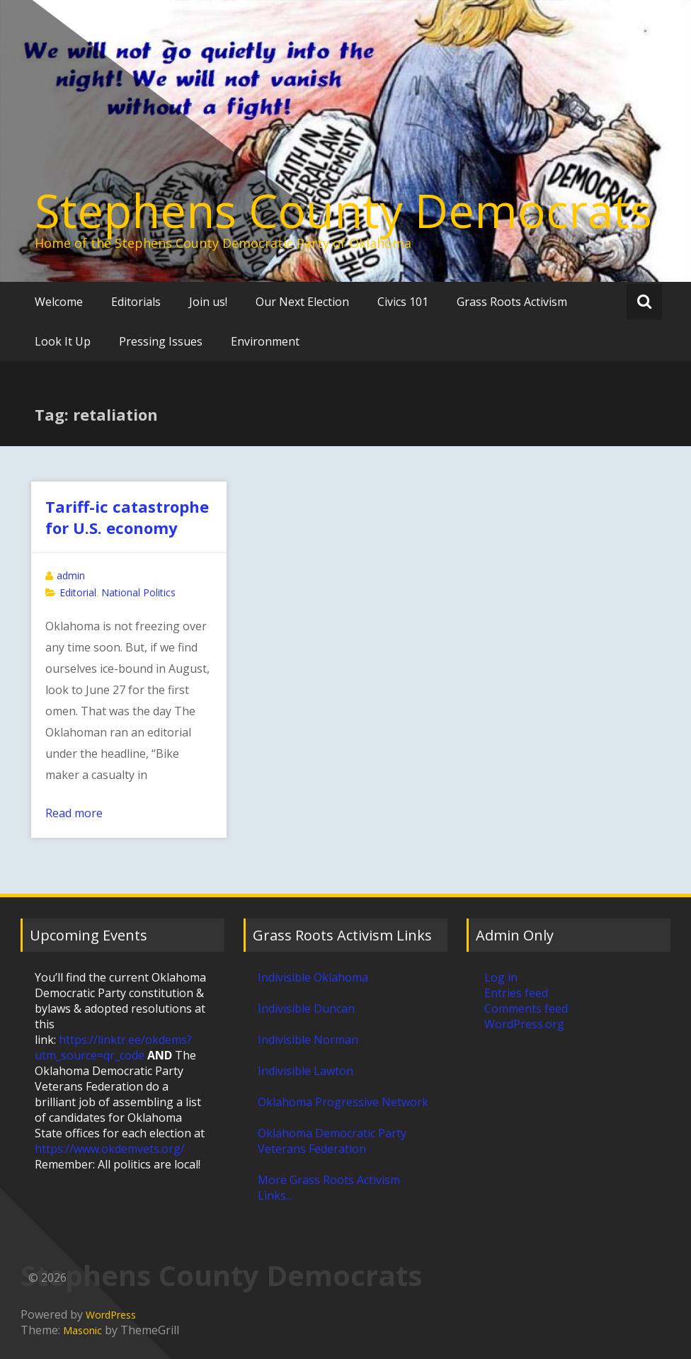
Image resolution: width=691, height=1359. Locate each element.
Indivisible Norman (308, 1039)
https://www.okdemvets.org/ (110, 1148)
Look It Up (63, 341)
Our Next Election (302, 301)
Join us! (208, 301)
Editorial (77, 592)
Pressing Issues (160, 341)
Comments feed (526, 1008)
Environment (265, 341)
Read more (74, 813)
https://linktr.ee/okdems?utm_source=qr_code (113, 1047)
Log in (501, 977)
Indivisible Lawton (305, 1071)
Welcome (59, 301)
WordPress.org (524, 1024)
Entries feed (516, 993)
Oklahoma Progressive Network (343, 1102)
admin (71, 575)
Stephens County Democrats (343, 210)
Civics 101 (402, 301)
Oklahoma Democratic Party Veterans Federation (332, 1140)
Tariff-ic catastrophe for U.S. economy (127, 517)
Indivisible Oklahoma (313, 977)
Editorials (136, 301)
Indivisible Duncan (306, 1008)
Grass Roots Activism (512, 301)
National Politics (138, 592)
